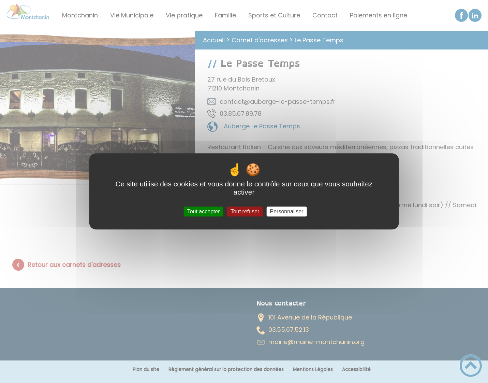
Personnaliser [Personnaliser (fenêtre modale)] (287, 211)
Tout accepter (203, 211)
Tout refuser (245, 211)
